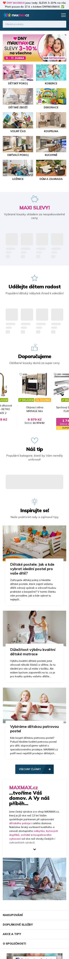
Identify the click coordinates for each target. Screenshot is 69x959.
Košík (55, 15)
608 (25, 374)
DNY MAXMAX (16, 2)
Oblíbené (48, 15)
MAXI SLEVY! (34, 207)
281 (59, 374)
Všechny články (30, 769)
